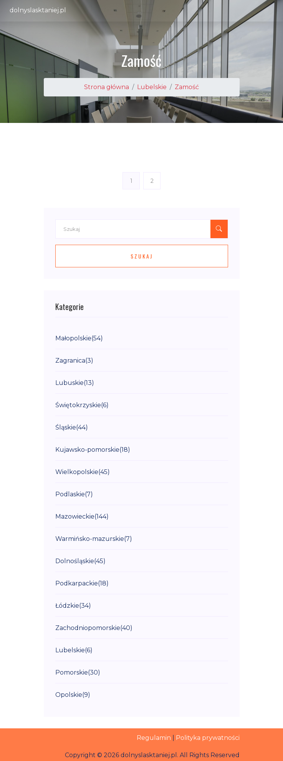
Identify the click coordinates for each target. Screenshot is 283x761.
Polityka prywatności (208, 737)
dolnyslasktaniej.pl (38, 10)
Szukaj (142, 256)
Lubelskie (152, 87)
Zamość (187, 87)
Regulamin (154, 737)
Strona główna (106, 87)
